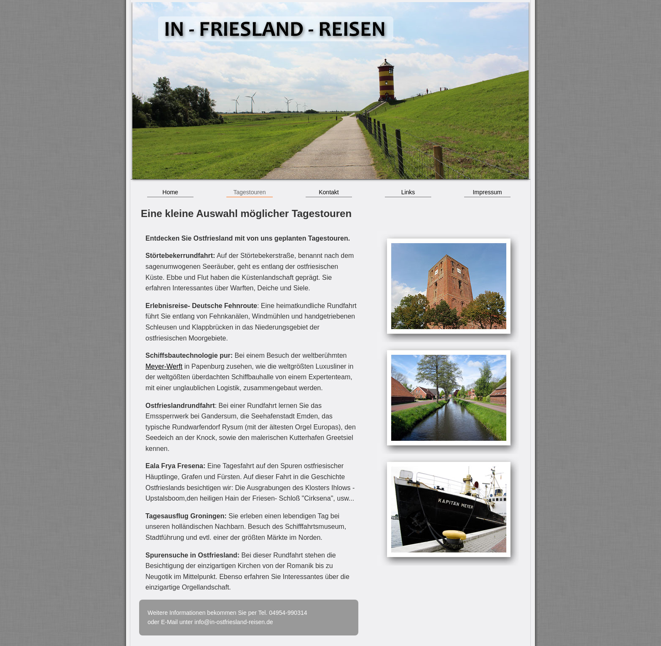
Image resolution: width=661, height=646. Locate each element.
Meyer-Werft (164, 366)
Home (170, 192)
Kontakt (329, 192)
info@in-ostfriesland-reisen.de (233, 622)
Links (408, 192)
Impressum (487, 192)
